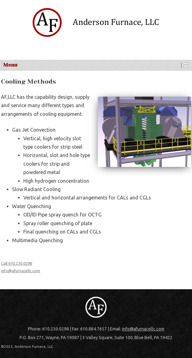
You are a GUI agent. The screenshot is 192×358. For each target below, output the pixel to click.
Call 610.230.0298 (16, 263)
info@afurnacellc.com (20, 270)
